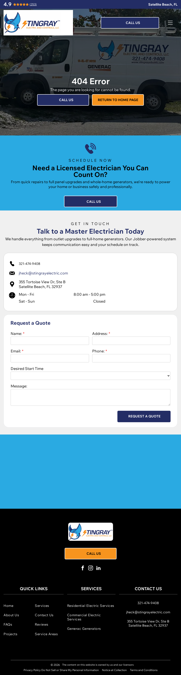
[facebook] (82, 568)
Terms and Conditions (143, 670)
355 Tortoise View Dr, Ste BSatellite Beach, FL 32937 (42, 284)
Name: (16, 333)
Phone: (98, 351)
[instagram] (90, 568)
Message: (19, 386)
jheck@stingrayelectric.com (148, 612)
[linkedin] (98, 568)
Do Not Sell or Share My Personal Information (70, 670)
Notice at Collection (114, 670)
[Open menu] (170, 22)
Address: (100, 333)
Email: (16, 351)
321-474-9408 (29, 264)
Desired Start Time (27, 368)
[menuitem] (18, 605)
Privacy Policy (32, 670)
